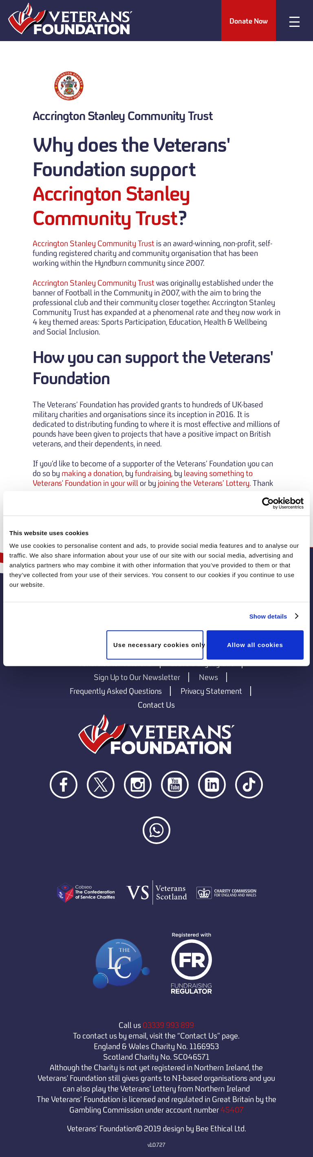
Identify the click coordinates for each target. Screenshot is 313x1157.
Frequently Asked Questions (116, 691)
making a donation (92, 473)
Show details (268, 615)
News (208, 677)
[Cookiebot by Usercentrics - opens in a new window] (268, 503)
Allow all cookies (255, 644)
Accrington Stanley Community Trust (111, 206)
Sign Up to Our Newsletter (137, 677)
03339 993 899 (168, 1025)
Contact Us (156, 705)
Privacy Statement (211, 691)
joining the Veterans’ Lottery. (204, 483)
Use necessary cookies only (158, 644)
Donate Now (248, 21)
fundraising (153, 473)
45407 (232, 1110)
